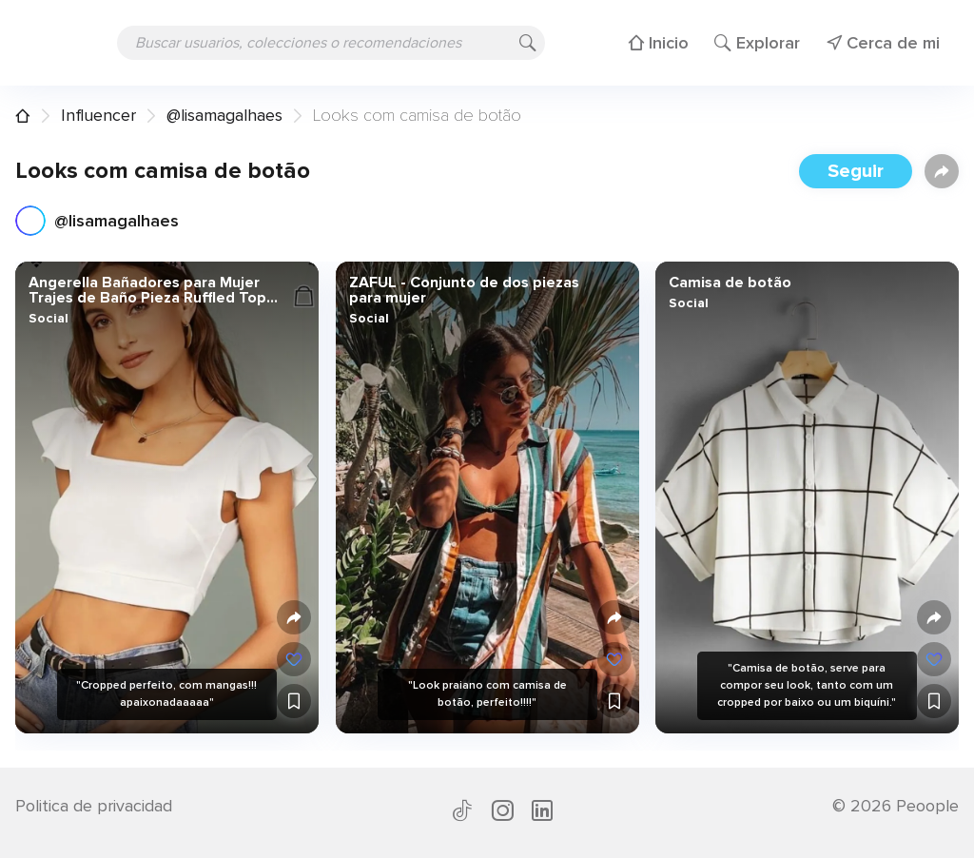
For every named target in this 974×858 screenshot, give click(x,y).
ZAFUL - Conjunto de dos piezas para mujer (463, 290)
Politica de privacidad (93, 805)
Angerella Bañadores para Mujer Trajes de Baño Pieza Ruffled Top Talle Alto (147, 290)
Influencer (98, 115)
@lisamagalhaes (224, 115)
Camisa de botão (730, 282)
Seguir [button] (856, 171)
